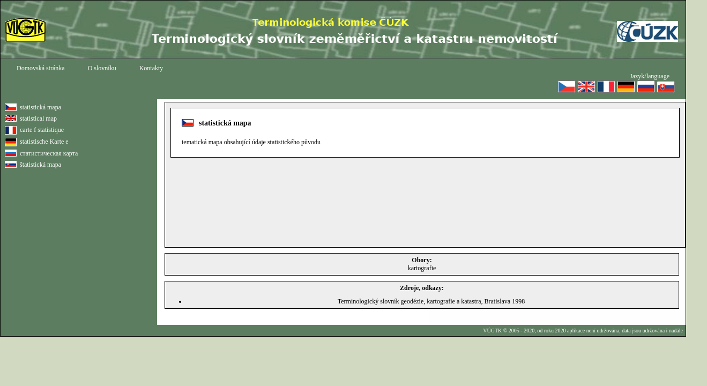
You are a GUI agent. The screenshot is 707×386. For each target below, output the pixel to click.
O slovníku (102, 68)
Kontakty (151, 68)
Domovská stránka (41, 68)
